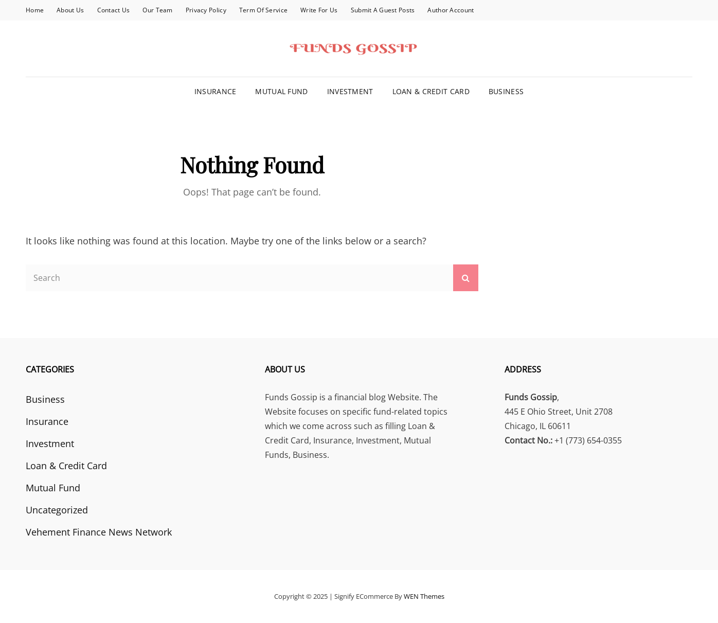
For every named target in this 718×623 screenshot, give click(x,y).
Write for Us (318, 10)
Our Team (157, 10)
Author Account (450, 10)
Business (506, 91)
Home (35, 10)
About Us (70, 10)
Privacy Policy (206, 10)
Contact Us (113, 10)
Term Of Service (263, 10)
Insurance (215, 91)
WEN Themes (424, 596)
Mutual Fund (281, 91)
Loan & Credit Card (431, 91)
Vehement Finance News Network (99, 532)
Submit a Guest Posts (383, 10)
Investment (350, 91)
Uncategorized (57, 510)
